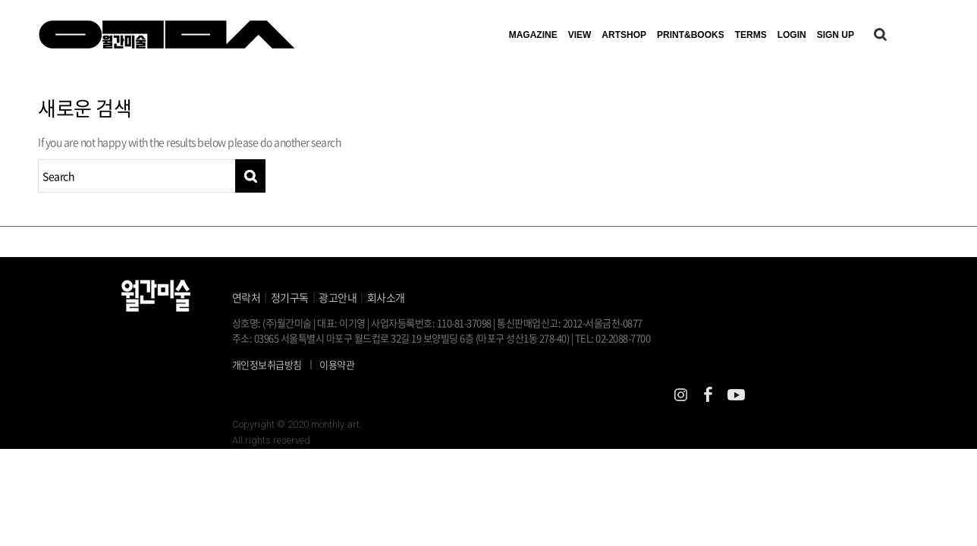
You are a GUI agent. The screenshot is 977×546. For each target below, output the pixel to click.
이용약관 (336, 364)
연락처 (246, 297)
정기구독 (290, 297)
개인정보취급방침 (267, 364)
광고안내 (338, 297)
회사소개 (386, 297)
